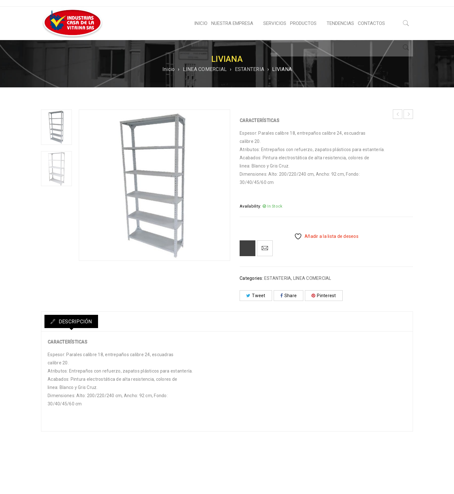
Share (288, 295)
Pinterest (323, 295)
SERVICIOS (274, 23)
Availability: (250, 206)
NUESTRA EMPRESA (232, 23)
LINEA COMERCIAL (205, 69)
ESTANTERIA (250, 69)
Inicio (168, 69)
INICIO (200, 23)
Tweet (255, 295)
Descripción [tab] (78, 322)
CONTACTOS (371, 23)
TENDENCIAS (340, 23)
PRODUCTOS (303, 23)
